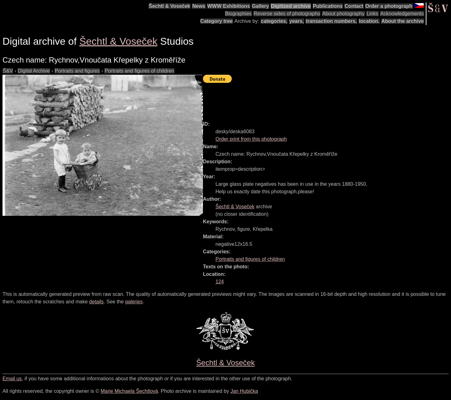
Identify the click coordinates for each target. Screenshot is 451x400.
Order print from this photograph (251, 139)
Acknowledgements (402, 13)
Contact (354, 6)
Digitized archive (291, 6)
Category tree (216, 21)
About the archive (402, 21)
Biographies (238, 13)
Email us (12, 378)
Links (372, 13)
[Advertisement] (317, 99)
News (198, 6)
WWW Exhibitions (228, 6)
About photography (343, 13)
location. (369, 21)
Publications (328, 6)
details (96, 301)
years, (296, 21)
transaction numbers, (331, 21)
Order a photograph (388, 6)
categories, (274, 21)
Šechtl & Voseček (169, 6)
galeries (134, 301)
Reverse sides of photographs (287, 13)
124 (219, 281)
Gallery (260, 6)
